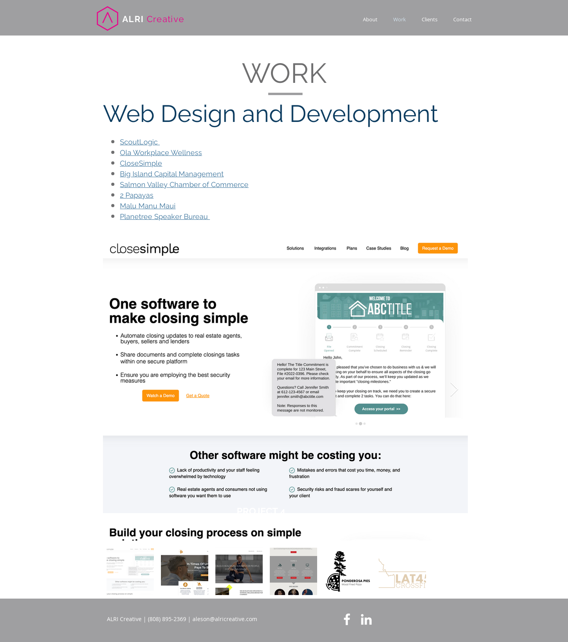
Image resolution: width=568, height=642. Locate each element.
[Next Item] (454, 389)
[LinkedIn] (366, 619)
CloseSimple (141, 163)
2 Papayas (136, 195)
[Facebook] (347, 619)
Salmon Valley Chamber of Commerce (184, 184)
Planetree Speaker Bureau (165, 216)
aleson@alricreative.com (224, 619)
